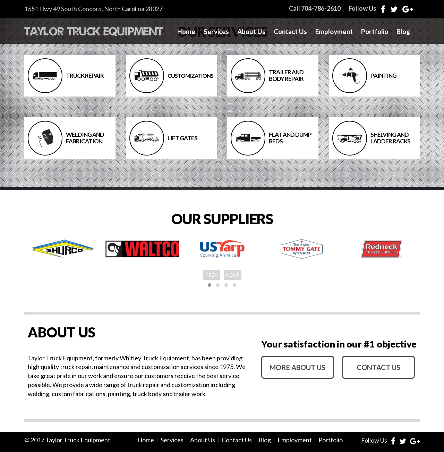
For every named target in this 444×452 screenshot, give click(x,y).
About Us (251, 31)
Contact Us (290, 31)
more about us (297, 367)
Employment (334, 31)
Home (186, 31)
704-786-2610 (321, 8)
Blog (403, 31)
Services (216, 31)
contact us (378, 367)
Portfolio (374, 31)
